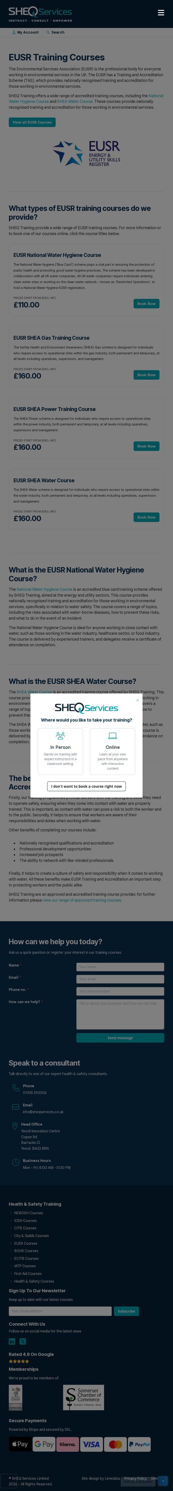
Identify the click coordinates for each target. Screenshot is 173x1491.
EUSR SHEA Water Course (44, 480)
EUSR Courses (25, 1243)
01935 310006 (35, 1093)
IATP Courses (25, 1266)
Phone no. (19, 990)
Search (55, 32)
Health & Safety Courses (34, 1281)
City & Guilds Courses (31, 1236)
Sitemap (157, 1478)
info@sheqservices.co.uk (43, 1112)
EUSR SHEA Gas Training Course (52, 338)
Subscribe (126, 1311)
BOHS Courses (26, 1251)
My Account (25, 32)
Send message (120, 1037)
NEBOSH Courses (28, 1213)
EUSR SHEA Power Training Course (55, 409)
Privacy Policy (135, 1478)
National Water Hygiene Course (44, 589)
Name (15, 965)
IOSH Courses (25, 1221)
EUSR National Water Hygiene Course (57, 255)
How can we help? (26, 1002)
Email (15, 977)
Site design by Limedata (101, 1478)
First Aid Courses (28, 1274)
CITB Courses (25, 1228)
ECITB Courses (26, 1258)
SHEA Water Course (75, 101)
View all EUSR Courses (32, 122)
